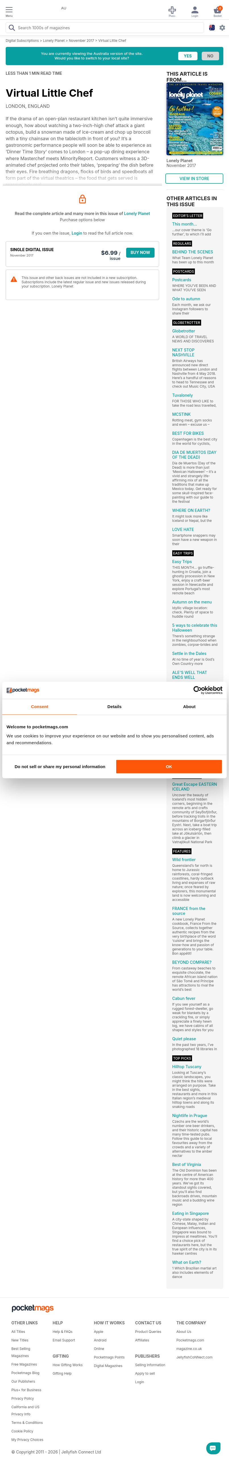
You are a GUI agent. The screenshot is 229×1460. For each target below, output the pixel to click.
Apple (98, 1331)
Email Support (64, 1340)
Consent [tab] (39, 706)
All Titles (18, 1331)
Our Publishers (23, 1381)
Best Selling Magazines (20, 1352)
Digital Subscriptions (22, 40)
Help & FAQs (62, 1331)
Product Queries (148, 1331)
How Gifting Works (68, 1365)
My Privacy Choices (27, 1440)
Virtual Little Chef (112, 40)
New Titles (19, 1340)
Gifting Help (62, 1373)
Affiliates (142, 1340)
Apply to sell (145, 1373)
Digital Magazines (108, 1366)
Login (77, 233)
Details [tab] (114, 706)
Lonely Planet (53, 40)
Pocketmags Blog (25, 1373)
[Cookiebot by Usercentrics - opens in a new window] (197, 690)
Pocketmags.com (190, 1340)
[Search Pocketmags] (11, 28)
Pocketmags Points (109, 1357)
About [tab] (189, 706)
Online (99, 1349)
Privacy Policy (22, 1398)
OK (169, 766)
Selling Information (150, 1365)
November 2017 (81, 40)
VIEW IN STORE (194, 178)
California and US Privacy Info (25, 1410)
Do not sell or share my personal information (60, 766)
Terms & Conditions (27, 1422)
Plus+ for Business (26, 1390)
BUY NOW (140, 252)
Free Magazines (24, 1364)
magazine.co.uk (189, 1349)
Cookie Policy (22, 1431)
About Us (183, 1331)
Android (100, 1340)
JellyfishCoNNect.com (194, 1357)
